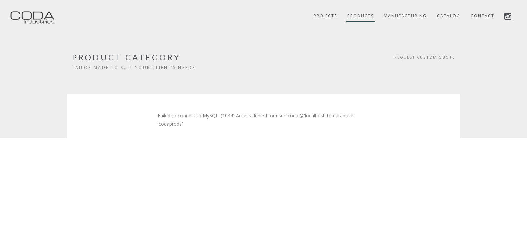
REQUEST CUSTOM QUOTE (424, 57)
